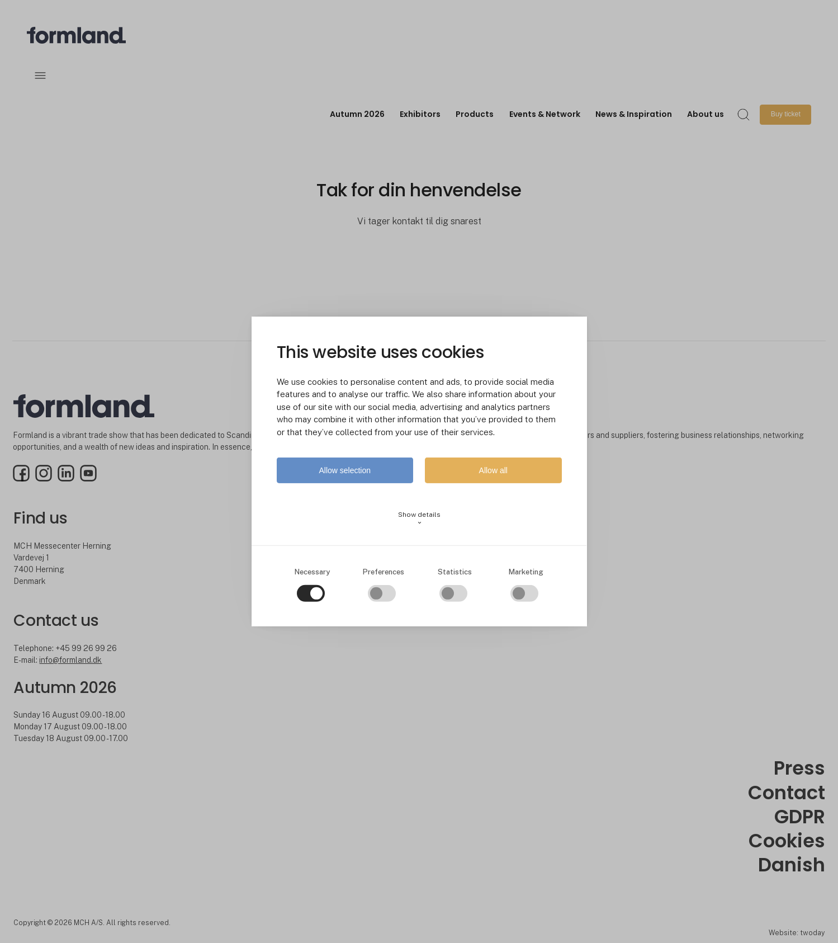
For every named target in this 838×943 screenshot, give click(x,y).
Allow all (493, 470)
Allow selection (345, 470)
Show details (419, 518)
